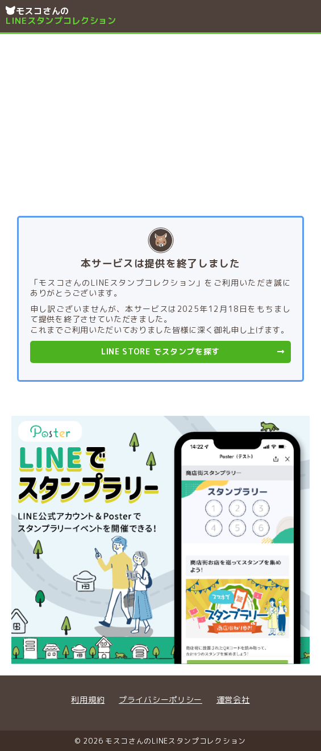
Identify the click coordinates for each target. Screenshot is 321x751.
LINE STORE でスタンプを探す (193, 351)
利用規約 (88, 699)
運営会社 (233, 699)
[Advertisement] (160, 119)
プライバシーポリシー (160, 699)
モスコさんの (96, 16)
